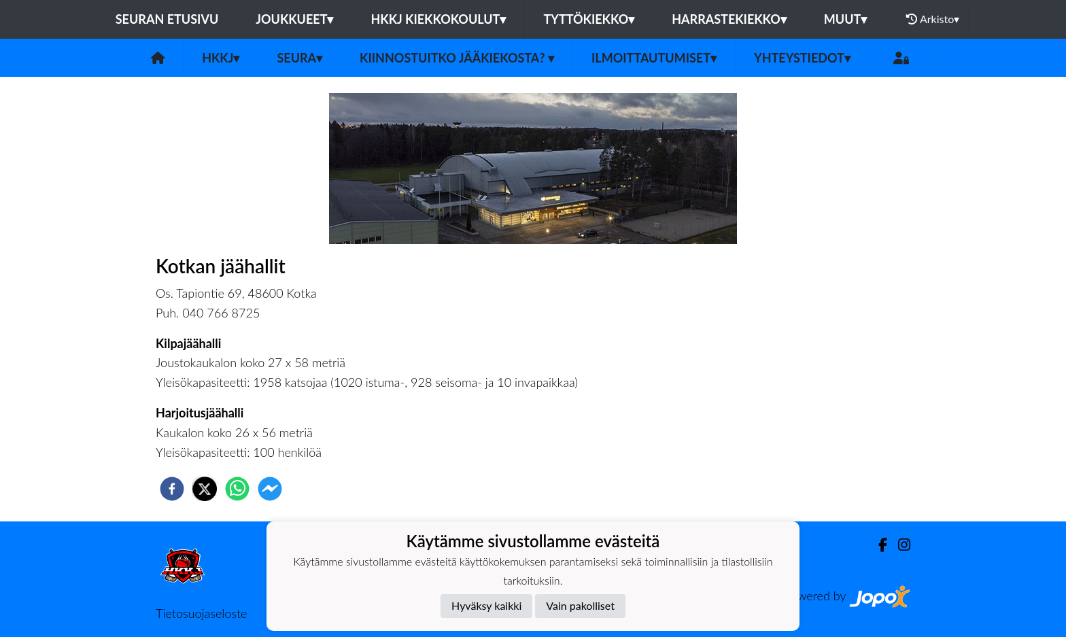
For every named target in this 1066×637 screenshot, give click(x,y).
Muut (845, 19)
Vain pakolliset (580, 605)
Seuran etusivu (167, 19)
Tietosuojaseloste (201, 613)
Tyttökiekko (588, 19)
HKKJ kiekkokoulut (438, 19)
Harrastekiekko (729, 19)
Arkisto (932, 19)
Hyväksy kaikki (486, 605)
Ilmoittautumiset (654, 57)
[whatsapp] (237, 489)
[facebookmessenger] (270, 489)
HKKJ (220, 57)
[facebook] (172, 489)
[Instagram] (898, 545)
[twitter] (204, 489)
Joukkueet (294, 19)
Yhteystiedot (802, 57)
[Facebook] (877, 545)
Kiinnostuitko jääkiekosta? (457, 57)
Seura (299, 57)
